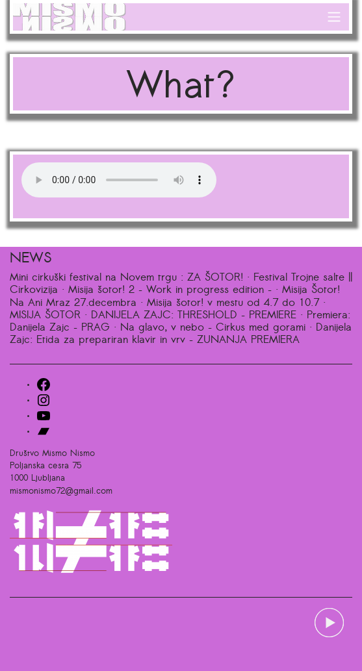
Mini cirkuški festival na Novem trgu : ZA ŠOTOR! (126, 278)
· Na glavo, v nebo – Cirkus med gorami (209, 328)
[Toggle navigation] (334, 16)
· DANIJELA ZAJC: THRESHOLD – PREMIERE (190, 315)
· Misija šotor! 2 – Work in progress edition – (167, 290)
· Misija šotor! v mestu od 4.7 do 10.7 (229, 303)
